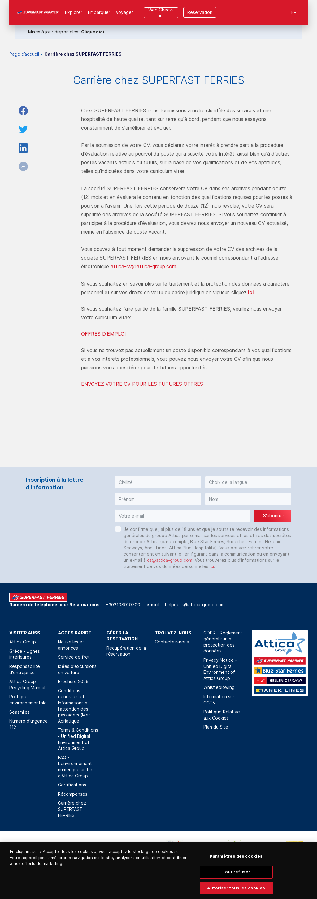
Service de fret (74, 657)
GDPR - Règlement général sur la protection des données (222, 642)
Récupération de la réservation (126, 651)
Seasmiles (19, 712)
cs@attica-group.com (169, 560)
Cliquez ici (92, 31)
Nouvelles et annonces (71, 645)
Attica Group (22, 641)
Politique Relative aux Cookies (221, 714)
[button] (158, 482)
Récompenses (72, 794)
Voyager (124, 12)
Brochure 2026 (73, 681)
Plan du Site (215, 726)
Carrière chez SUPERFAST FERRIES (72, 809)
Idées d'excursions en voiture (77, 669)
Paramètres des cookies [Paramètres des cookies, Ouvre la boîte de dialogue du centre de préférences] (236, 860)
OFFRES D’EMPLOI (103, 334)
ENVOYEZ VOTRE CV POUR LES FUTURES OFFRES (142, 384)
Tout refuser (236, 876)
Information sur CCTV (218, 699)
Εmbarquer (99, 12)
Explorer (73, 12)
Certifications (72, 784)
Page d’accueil (24, 54)
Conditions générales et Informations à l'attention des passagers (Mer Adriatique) (74, 706)
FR (294, 12)
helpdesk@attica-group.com (194, 604)
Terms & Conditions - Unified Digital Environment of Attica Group (78, 739)
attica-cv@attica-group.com (143, 266)
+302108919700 (123, 604)
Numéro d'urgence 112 (28, 724)
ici (251, 292)
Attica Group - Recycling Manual (27, 684)
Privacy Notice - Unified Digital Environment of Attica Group (220, 669)
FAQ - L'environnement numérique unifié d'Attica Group (75, 766)
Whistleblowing (219, 687)
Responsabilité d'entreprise (24, 669)
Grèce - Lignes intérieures (24, 654)
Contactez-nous (172, 641)
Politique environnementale (28, 699)
